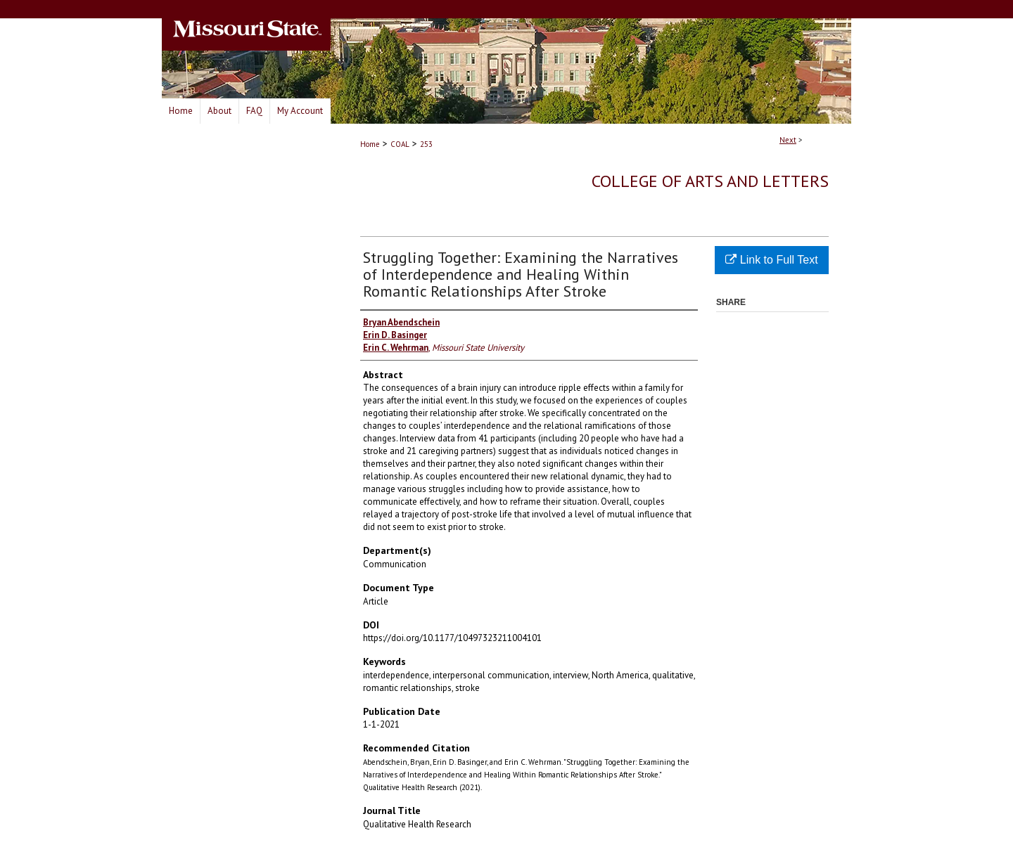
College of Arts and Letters (710, 181)
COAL (399, 144)
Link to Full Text (771, 260)
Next (787, 140)
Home (370, 144)
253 (426, 144)
